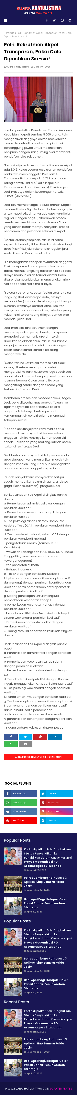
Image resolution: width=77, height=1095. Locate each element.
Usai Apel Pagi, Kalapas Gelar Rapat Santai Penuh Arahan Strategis (46, 903)
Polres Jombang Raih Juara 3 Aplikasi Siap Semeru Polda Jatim (45, 882)
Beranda (9, 33)
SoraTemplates (61, 1089)
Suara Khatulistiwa (17, 66)
